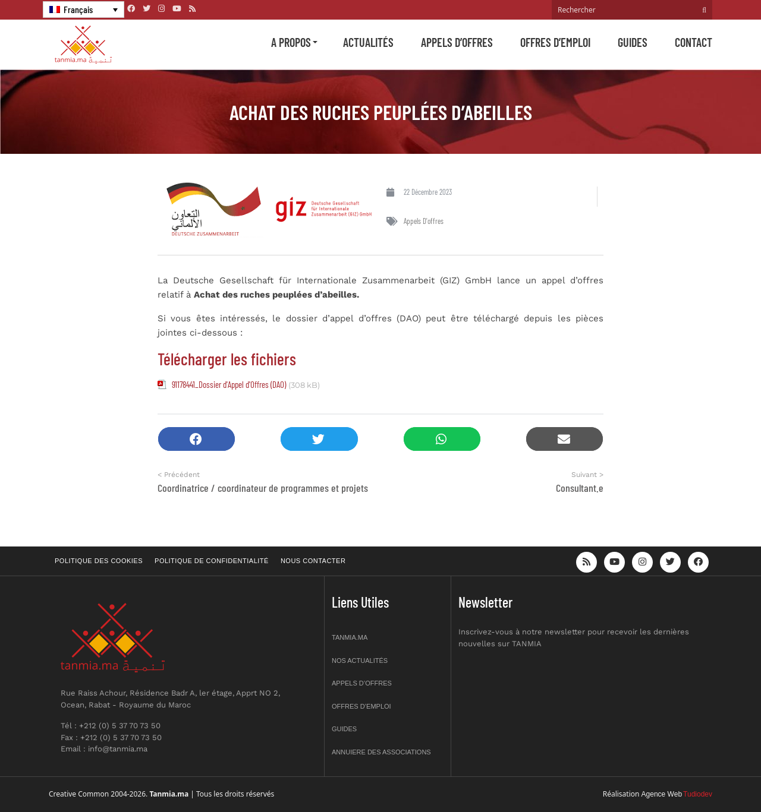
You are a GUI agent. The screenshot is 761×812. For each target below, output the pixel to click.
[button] (196, 439)
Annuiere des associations (381, 752)
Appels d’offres (457, 42)
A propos (291, 42)
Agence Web (662, 794)
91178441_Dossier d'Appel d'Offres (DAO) (229, 384)
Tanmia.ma (349, 637)
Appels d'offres (424, 221)
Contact (693, 42)
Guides (632, 42)
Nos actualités (360, 660)
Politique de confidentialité (212, 560)
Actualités (368, 42)
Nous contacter (313, 560)
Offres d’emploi (555, 42)
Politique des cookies (99, 560)
